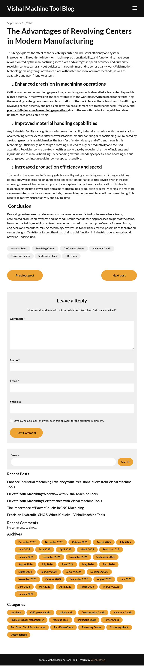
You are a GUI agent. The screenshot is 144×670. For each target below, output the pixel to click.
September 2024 (105, 561)
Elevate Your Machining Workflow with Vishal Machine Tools (52, 498)
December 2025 (27, 546)
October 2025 (80, 546)
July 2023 (125, 583)
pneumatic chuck (86, 624)
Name (15, 364)
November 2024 (78, 561)
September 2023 (79, 583)
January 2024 (73, 576)
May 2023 (44, 591)
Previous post (25, 275)
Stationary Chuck (47, 256)
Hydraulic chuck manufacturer (27, 624)
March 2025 (87, 553)
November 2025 (54, 546)
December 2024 (51, 561)
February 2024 (49, 576)
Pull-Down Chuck (63, 631)
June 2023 (24, 591)
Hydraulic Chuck (102, 248)
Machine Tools (19, 248)
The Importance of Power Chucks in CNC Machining (45, 512)
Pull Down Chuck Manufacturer (28, 631)
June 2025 (24, 553)
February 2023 (111, 591)
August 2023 (104, 583)
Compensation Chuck (93, 616)
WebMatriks (98, 664)
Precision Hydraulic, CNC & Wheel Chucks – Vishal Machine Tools (56, 519)
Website (15, 406)
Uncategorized (19, 639)
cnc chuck (16, 616)
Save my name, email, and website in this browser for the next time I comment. (59, 425)
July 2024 (47, 568)
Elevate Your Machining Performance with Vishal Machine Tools (54, 505)
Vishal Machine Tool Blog (40, 8)
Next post (119, 275)
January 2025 (26, 561)
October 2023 (53, 583)
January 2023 (26, 598)
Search (15, 459)
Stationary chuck (119, 631)
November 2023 (27, 583)
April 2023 (65, 591)
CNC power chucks (74, 248)
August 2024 (25, 568)
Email (14, 385)
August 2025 (104, 546)
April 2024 (109, 568)
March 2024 (25, 576)
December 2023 (99, 576)
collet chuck (66, 616)
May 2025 (44, 553)
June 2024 (67, 568)
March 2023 (87, 591)
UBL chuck (71, 256)
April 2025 (65, 553)
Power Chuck (112, 624)
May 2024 (88, 568)
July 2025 (125, 546)
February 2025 (111, 553)
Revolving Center (45, 248)
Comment (17, 318)
